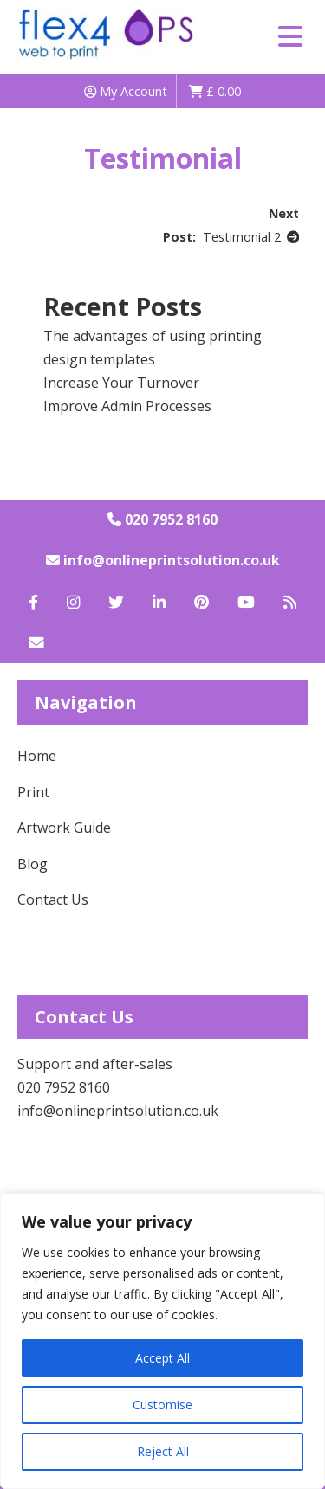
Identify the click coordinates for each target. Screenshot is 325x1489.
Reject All (163, 1451)
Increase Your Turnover (121, 382)
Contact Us (52, 899)
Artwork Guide (64, 827)
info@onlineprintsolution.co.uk (163, 560)
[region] (162, 1341)
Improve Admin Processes (127, 406)
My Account (125, 91)
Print (33, 792)
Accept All (162, 1358)
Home (36, 755)
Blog (32, 863)
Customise (162, 1404)
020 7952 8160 (162, 519)
